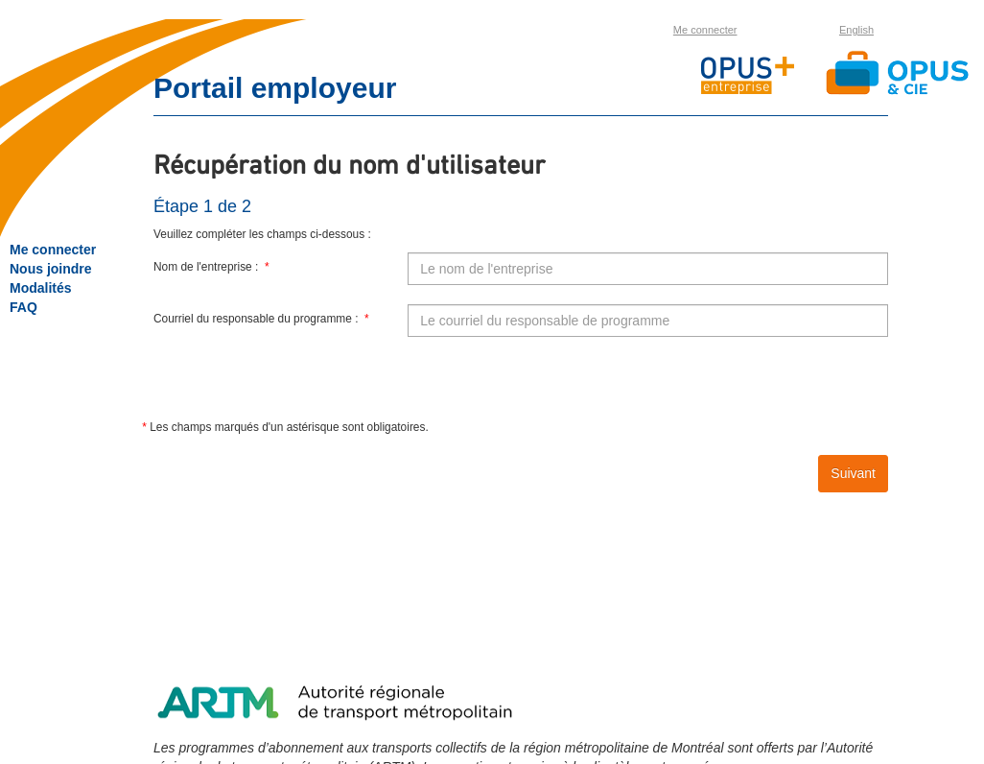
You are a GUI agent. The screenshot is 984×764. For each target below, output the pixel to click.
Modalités (41, 288)
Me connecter (705, 30)
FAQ (23, 307)
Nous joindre (51, 268)
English (856, 30)
